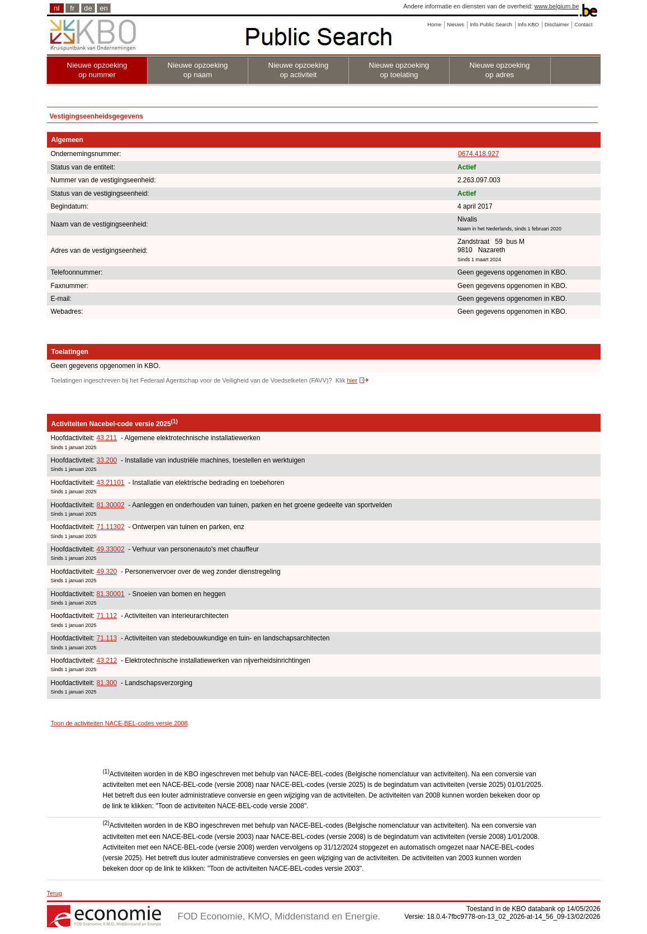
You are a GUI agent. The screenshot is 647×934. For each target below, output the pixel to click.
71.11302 (111, 527)
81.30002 (111, 505)
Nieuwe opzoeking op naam (198, 70)
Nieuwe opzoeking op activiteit (298, 70)
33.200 (107, 460)
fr (72, 8)
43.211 (107, 438)
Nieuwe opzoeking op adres (500, 70)
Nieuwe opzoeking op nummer (97, 70)
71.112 (107, 616)
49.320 (107, 572)
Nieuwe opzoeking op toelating (399, 70)
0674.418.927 (478, 154)
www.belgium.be (556, 6)
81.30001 (111, 594)
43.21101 (111, 483)
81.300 (107, 683)
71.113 (107, 638)
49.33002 (111, 549)
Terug (55, 893)
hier (352, 380)
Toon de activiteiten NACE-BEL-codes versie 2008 (119, 723)
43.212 (107, 660)
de (88, 8)
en (104, 8)
